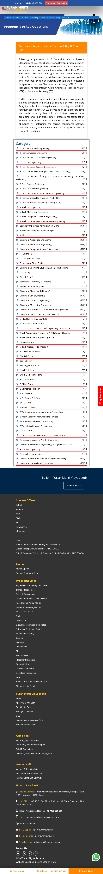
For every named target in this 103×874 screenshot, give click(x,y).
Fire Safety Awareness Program (30, 744)
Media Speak (22, 655)
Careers (19, 638)
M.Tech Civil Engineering (30, 207)
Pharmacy (20, 531)
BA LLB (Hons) (26, 277)
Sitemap (20, 642)
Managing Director (24, 711)
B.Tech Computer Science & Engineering (38, 167)
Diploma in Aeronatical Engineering (35, 240)
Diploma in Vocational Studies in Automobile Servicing (44, 267)
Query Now (17, 871)
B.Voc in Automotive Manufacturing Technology (41, 412)
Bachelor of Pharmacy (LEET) (33, 286)
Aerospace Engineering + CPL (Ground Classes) (41, 440)
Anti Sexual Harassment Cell (29, 773)
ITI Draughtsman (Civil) (30, 258)
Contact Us (21, 620)
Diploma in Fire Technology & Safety (36, 463)
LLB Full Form (26, 430)
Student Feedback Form (27, 573)
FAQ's (18, 18)
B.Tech (19, 505)
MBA (22, 235)
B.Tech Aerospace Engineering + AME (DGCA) (40, 202)
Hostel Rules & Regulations (28, 607)
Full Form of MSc (27, 407)
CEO (18, 716)
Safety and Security (25, 633)
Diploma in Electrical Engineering (34, 300)
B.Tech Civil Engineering (30, 162)
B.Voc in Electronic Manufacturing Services (39, 416)
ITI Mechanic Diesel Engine (32, 263)
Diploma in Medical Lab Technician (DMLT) (39, 314)
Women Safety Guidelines (28, 769)
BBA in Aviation (27, 342)
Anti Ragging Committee (27, 740)
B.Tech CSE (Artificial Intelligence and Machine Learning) (45, 171)
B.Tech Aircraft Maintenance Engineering (38, 157)
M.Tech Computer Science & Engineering (38, 216)
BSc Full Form (26, 361)
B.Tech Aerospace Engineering (33, 153)
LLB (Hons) (25, 272)
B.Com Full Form (27, 379)
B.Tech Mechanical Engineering (34, 188)
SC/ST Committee (24, 749)
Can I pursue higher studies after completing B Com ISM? (47, 18)
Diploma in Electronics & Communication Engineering (44, 309)
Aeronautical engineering (31, 454)
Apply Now (74, 485)
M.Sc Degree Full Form (30, 398)
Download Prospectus (26, 673)
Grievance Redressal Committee (31, 625)
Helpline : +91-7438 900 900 (51, 871)
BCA (18, 522)
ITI (17, 535)
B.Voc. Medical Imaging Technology (36, 426)
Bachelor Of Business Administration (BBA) (39, 226)
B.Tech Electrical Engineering (32, 184)
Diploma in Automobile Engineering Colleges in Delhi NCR (46, 444)
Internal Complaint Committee (30, 778)
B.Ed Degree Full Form (30, 388)
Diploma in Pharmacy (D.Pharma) (35, 291)
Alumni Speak (22, 569)
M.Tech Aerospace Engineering (34, 347)
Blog (18, 651)
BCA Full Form (26, 356)
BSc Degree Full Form (29, 365)
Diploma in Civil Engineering (32, 295)
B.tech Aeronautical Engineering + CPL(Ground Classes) (45, 333)
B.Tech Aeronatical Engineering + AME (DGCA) (41, 198)
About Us (20, 698)
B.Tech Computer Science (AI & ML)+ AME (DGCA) (42, 435)
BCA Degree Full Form (30, 351)
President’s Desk (24, 707)
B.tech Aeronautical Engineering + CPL (37, 337)
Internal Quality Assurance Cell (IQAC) (34, 753)
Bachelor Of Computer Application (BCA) (38, 230)
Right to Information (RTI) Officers (31, 598)
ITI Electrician (26, 253)
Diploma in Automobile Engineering (36, 244)
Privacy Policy (22, 664)
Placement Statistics (25, 660)
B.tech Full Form (27, 370)
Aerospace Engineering (30, 449)
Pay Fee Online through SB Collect (32, 585)
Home (9, 18)
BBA (18, 518)
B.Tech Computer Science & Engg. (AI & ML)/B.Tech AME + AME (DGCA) (50, 553)
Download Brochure (25, 668)
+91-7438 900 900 (53, 811)
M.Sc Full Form (26, 393)
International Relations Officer (29, 720)
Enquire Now (100, 396)
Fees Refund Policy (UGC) (28, 603)
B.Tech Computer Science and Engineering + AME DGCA (45, 328)
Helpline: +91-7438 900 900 (28, 3)
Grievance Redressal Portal (28, 629)
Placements (21, 646)
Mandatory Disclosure (26, 724)
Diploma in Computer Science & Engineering (40, 249)
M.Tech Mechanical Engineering (34, 212)
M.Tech (19, 509)
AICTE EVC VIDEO (25, 611)
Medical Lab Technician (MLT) (33, 319)
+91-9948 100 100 (50, 817)
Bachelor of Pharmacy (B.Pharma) (35, 281)
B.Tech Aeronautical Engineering (34, 148)
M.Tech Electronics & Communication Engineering (42, 221)
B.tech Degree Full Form (31, 374)
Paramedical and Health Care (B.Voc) (36, 421)
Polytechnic (21, 527)
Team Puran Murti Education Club (31, 681)
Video (18, 677)
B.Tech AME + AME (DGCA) (32, 323)
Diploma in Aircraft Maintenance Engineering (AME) (43, 458)
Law (18, 540)
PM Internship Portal (25, 686)
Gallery (19, 616)
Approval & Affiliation (25, 703)
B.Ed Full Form (26, 384)
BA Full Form (25, 402)
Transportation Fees (25, 590)
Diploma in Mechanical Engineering (35, 305)
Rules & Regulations (25, 594)
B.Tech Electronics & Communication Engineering (42, 193)
